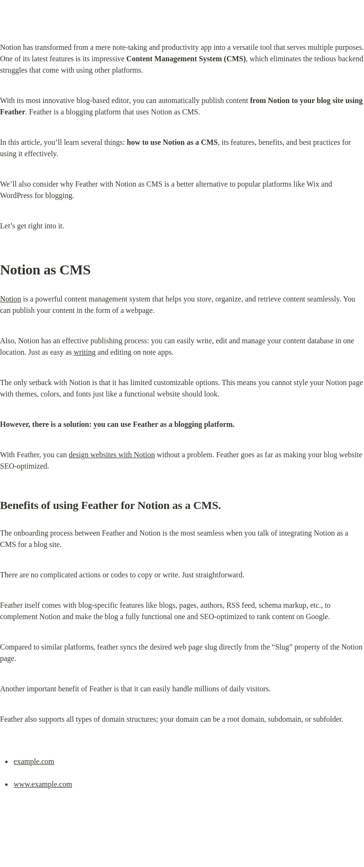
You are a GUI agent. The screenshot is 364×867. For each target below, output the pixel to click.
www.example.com (43, 784)
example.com (34, 761)
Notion (10, 299)
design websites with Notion (112, 455)
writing (85, 352)
